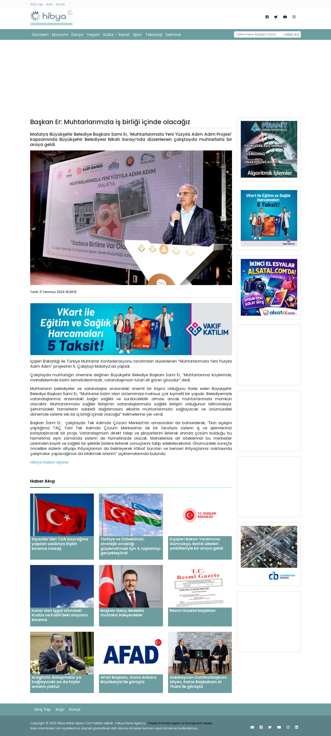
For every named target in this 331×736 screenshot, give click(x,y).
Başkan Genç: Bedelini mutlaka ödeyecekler (122, 613)
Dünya (77, 34)
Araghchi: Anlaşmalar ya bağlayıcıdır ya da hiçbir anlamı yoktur (56, 682)
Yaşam (93, 34)
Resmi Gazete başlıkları (193, 610)
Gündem (40, 34)
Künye (60, 4)
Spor (137, 34)
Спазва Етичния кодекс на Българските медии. (180, 723)
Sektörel (173, 34)
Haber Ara (291, 34)
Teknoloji (153, 34)
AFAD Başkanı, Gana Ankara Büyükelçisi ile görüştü (128, 680)
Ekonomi (60, 34)
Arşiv (49, 4)
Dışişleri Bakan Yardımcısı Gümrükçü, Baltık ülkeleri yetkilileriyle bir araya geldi (196, 543)
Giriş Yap (36, 4)
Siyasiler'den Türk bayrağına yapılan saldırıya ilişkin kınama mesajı (60, 543)
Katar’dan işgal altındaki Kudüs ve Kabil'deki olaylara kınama (60, 615)
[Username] (258, 34)
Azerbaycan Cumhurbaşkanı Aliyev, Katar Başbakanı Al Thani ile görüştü (198, 682)
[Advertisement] (165, 80)
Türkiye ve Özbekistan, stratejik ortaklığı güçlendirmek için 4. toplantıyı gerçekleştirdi (130, 546)
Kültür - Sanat (116, 34)
